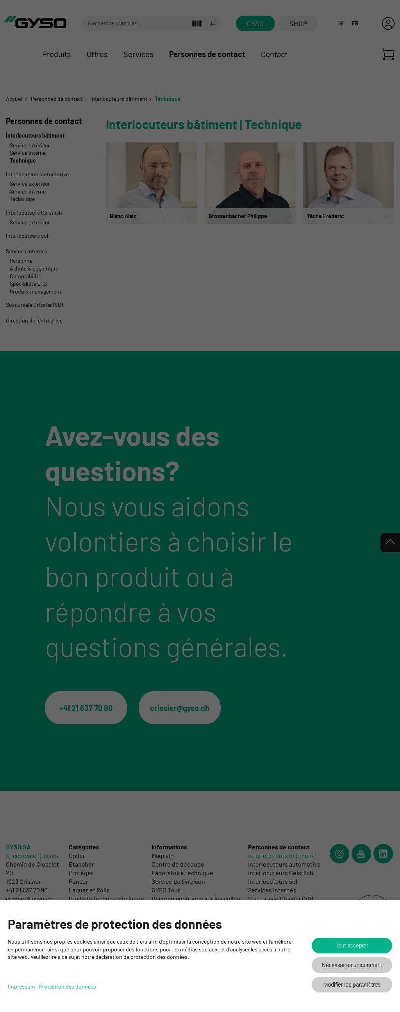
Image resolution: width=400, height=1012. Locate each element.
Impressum (21, 986)
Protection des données (67, 986)
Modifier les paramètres (351, 985)
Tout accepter (352, 945)
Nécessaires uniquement (352, 965)
